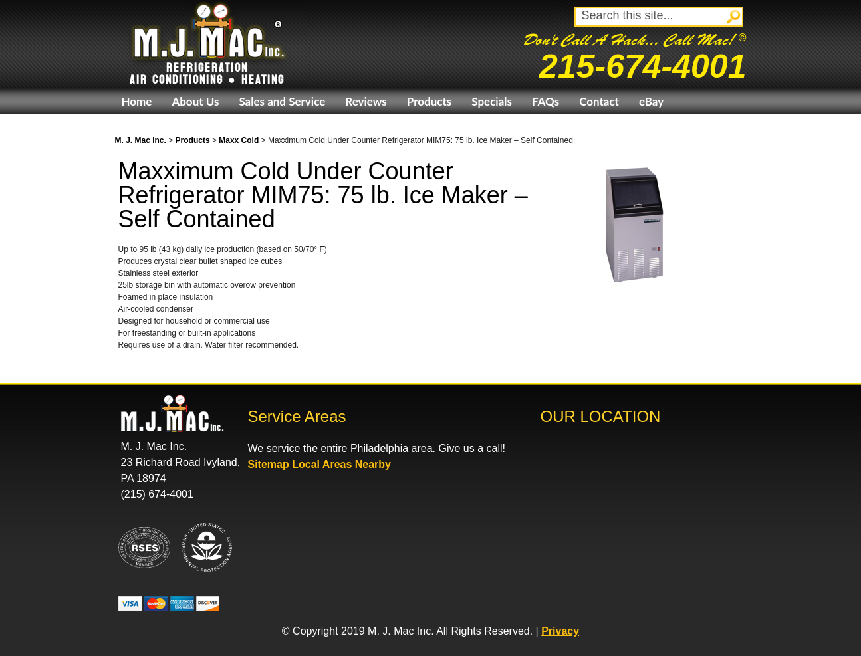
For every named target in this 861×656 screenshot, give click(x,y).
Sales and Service (282, 101)
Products (429, 101)
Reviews (365, 101)
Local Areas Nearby (341, 464)
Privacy (560, 631)
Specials (491, 101)
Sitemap (268, 464)
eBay (651, 101)
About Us (195, 101)
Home (137, 101)
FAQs (545, 101)
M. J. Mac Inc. (140, 140)
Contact (599, 101)
